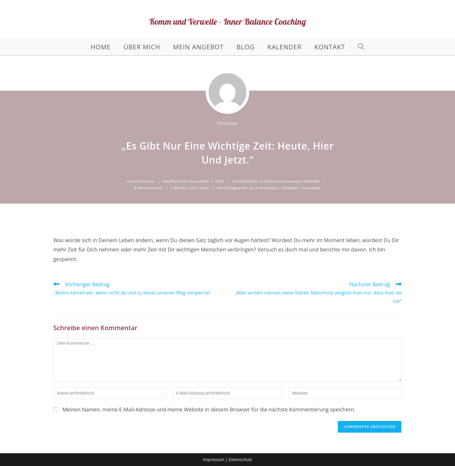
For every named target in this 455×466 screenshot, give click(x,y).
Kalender (290, 187)
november (311, 187)
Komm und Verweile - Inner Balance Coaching (227, 21)
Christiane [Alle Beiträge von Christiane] (227, 123)
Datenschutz (240, 459)
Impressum (213, 459)
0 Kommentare (148, 187)
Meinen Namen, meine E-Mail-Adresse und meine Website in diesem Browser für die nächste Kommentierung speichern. (208, 409)
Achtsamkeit (267, 187)
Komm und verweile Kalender (292, 181)
